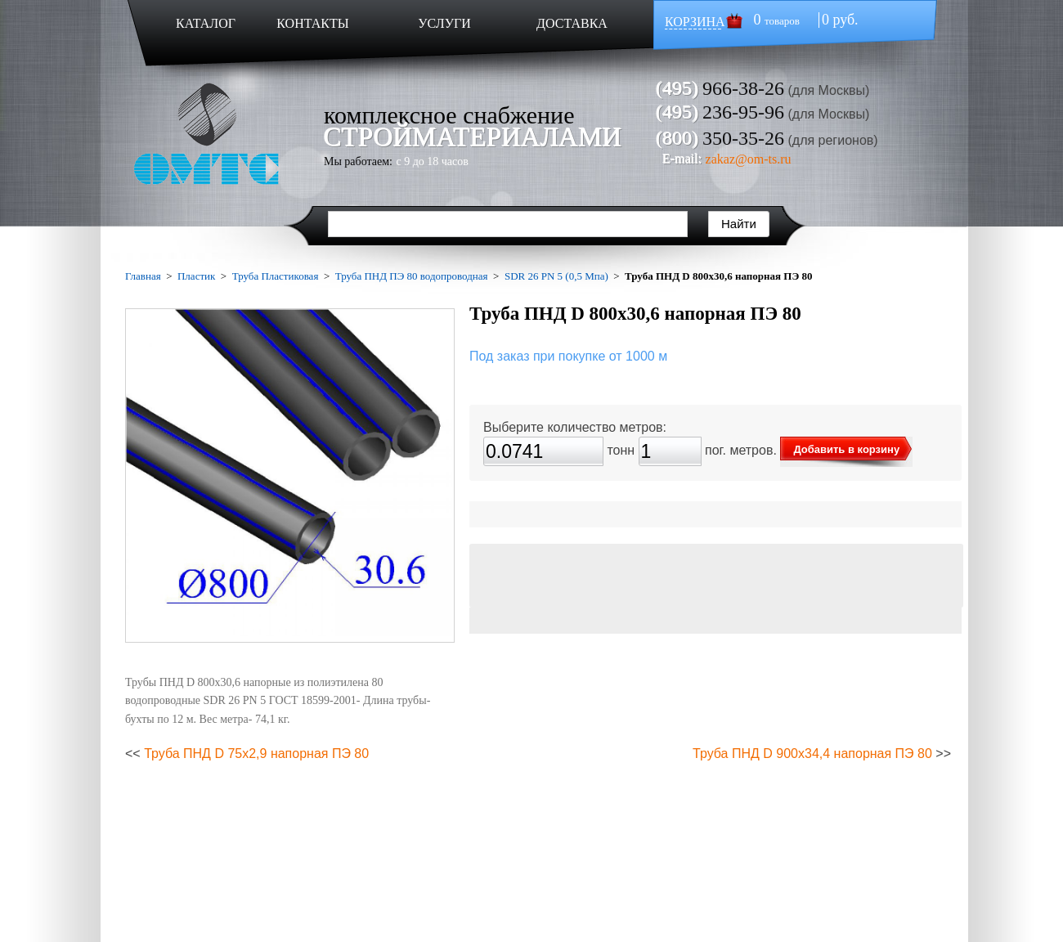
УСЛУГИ (444, 23)
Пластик (196, 276)
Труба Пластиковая (275, 276)
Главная (143, 276)
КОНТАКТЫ (312, 23)
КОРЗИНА (695, 22)
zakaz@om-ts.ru (749, 159)
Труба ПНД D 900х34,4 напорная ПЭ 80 (812, 753)
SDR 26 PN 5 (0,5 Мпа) (556, 276)
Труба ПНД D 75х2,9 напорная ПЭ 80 (256, 753)
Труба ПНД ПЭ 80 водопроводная (411, 276)
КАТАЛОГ (205, 23)
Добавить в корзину (846, 449)
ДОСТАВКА (572, 23)
